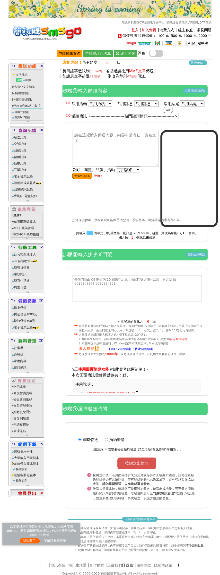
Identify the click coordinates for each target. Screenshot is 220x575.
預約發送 (117, 439)
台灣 (19, 80)
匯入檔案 (90, 348)
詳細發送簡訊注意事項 (139, 518)
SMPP (17, 215)
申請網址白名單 (98, 53)
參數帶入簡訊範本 (26, 463)
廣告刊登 (20, 287)
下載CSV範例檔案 (119, 349)
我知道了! (30, 540)
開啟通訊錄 (196, 254)
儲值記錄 (20, 157)
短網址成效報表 (28, 183)
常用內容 (20, 361)
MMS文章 (137, 71)
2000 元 (205, 35)
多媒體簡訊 (21, 93)
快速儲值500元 (24, 320)
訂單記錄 (20, 169)
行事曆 (18, 348)
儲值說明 (130, 35)
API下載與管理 (23, 228)
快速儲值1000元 (25, 314)
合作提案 (96, 564)
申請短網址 (22, 261)
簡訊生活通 (22, 280)
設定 (168, 109)
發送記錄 (20, 137)
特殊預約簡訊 (23, 99)
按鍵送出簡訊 (137, 463)
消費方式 (166, 29)
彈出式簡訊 (21, 112)
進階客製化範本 (25, 475)
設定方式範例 (178, 339)
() (129, 369)
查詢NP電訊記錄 (25, 196)
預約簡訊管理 (155, 449)
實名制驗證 (21, 418)
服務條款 (143, 564)
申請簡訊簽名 (69, 53)
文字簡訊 (21, 75)
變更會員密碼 (22, 399)
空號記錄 (20, 144)
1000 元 (190, 35)
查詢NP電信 (22, 117)
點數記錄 (20, 163)
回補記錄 (20, 150)
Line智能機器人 (25, 254)
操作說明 (21, 469)
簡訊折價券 (22, 267)
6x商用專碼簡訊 (24, 221)
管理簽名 (19, 431)
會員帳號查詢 (22, 405)
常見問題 (204, 29)
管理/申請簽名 (82, 175)
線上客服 (185, 29)
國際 (28, 80)
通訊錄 (18, 354)
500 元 (176, 35)
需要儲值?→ (198, 63)
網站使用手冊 (23, 451)
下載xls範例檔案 (142, 349)
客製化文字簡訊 (24, 87)
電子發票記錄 (23, 176)
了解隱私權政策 (55, 540)
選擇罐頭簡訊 (195, 91)
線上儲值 (20, 307)
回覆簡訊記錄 (23, 189)
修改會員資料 (22, 393)
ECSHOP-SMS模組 (26, 234)
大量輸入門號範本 (26, 458)
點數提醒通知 (22, 412)
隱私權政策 (163, 564)
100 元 (163, 35)
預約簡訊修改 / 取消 (27, 106)
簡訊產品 (58, 564)
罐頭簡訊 (20, 274)
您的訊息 (19, 386)
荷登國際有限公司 (113, 573)
